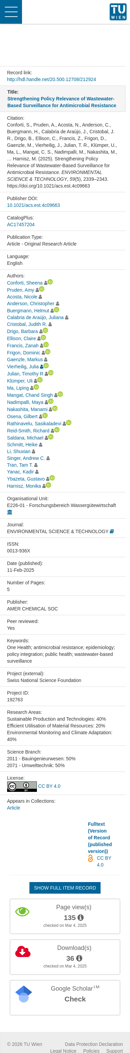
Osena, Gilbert (22, 416)
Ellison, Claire (21, 338)
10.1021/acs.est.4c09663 (33, 205)
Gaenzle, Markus (25, 359)
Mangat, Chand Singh (30, 395)
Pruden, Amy (20, 290)
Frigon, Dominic (23, 352)
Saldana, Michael (25, 438)
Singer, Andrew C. (26, 458)
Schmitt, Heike (22, 444)
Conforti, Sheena (25, 283)
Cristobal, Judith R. (27, 324)
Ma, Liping (18, 388)
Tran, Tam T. (20, 465)
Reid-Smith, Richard (28, 430)
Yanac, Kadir (20, 471)
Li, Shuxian (18, 451)
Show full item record (65, 888)
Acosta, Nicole (22, 296)
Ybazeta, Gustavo (26, 479)
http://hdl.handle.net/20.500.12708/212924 (51, 79)
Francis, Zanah (23, 345)
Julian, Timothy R (25, 373)
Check (75, 999)
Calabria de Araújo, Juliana (35, 317)
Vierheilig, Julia (23, 366)
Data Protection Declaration (94, 1044)
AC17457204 (21, 224)
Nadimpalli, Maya (25, 402)
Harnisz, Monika (24, 486)
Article (13, 808)
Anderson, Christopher (31, 303)
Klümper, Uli (19, 381)
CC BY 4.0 (34, 786)
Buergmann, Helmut (28, 310)
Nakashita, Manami (27, 409)
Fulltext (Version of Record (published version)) (100, 837)
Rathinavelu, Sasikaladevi (34, 423)
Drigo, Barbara (22, 331)
